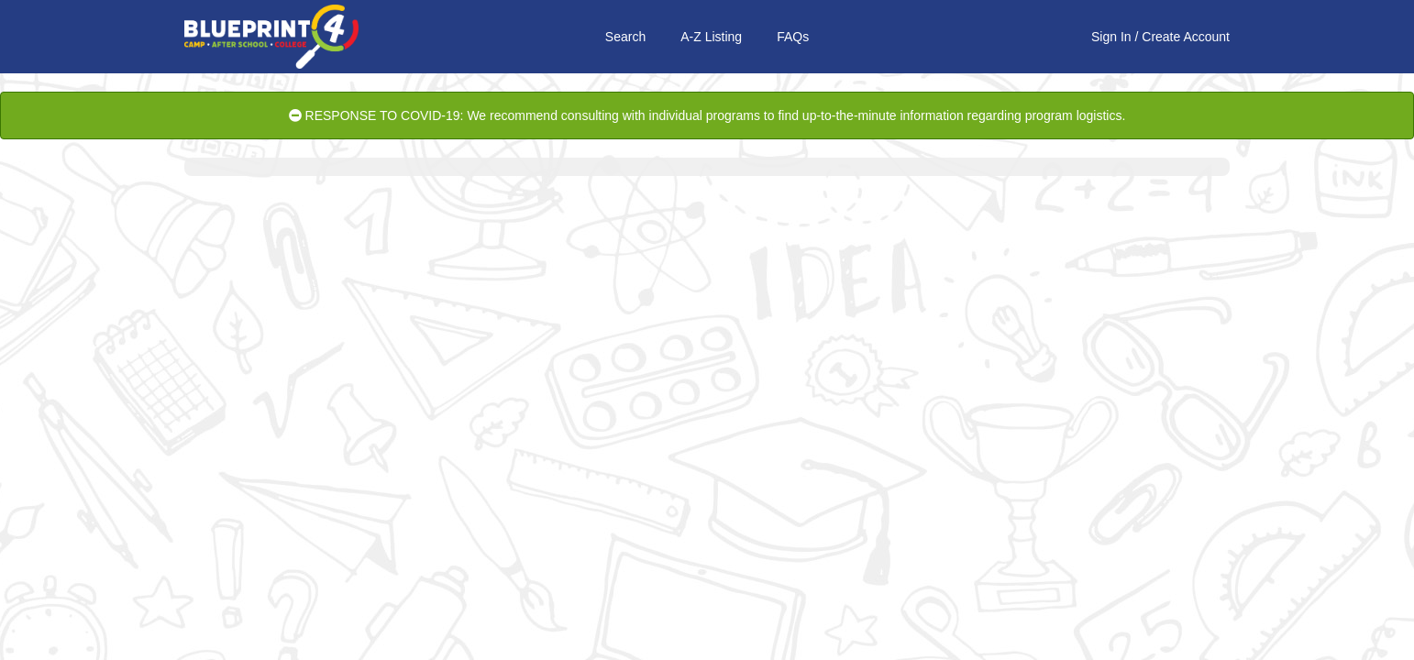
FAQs (793, 36)
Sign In (1111, 36)
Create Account (1186, 36)
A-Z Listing (711, 36)
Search (625, 36)
